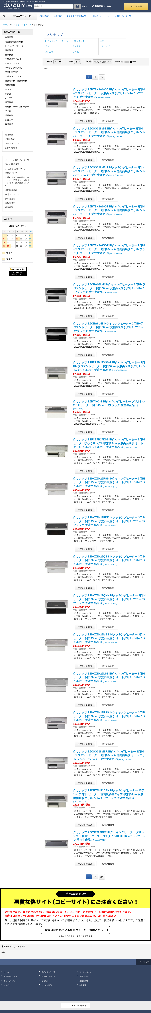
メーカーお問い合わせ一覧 (17, 160)
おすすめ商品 (47, 985)
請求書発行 (10, 199)
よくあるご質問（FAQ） (16, 168)
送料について (11, 173)
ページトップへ (144, 962)
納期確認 (9, 207)
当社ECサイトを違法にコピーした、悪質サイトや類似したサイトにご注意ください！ (17, 181)
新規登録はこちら (103, 6)
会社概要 (9, 134)
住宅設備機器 (11, 190)
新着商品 (45, 981)
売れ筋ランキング (48, 976)
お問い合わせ (11, 148)
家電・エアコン (12, 194)
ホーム (6, 972)
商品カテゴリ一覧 (48, 972)
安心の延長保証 (12, 164)
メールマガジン (12, 143)
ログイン (83, 6)
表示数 (50, 61)
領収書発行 (10, 203)
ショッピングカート (11, 981)
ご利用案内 (10, 139)
